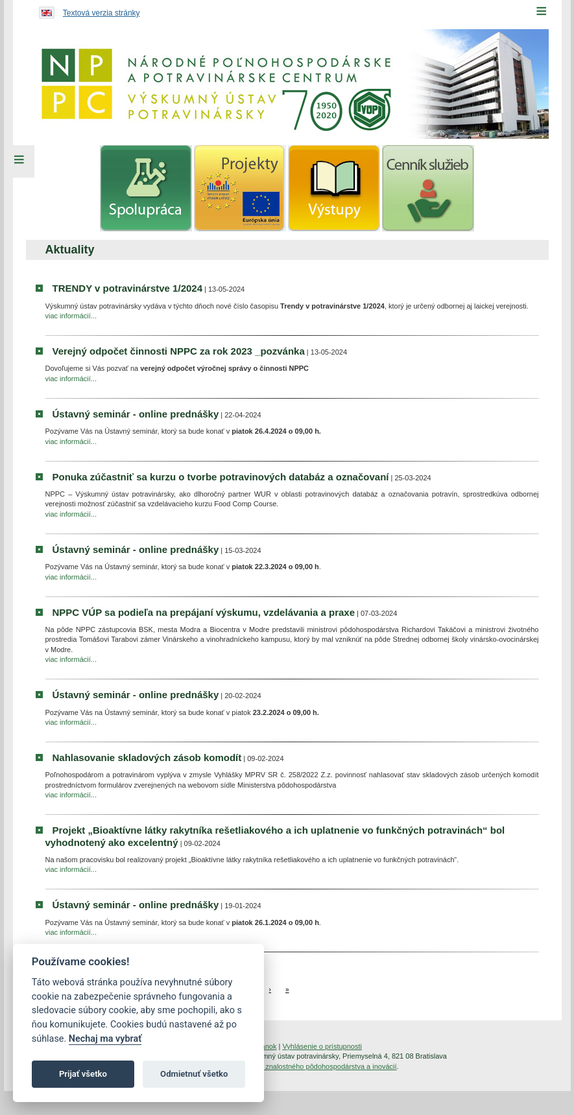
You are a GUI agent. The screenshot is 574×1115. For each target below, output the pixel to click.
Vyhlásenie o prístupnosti (322, 1046)
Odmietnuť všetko (194, 1074)
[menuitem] (146, 188)
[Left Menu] (19, 161)
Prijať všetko (83, 1074)
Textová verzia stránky (101, 13)
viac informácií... (71, 316)
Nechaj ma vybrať (105, 1038)
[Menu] (541, 11)
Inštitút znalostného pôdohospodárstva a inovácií (320, 1066)
